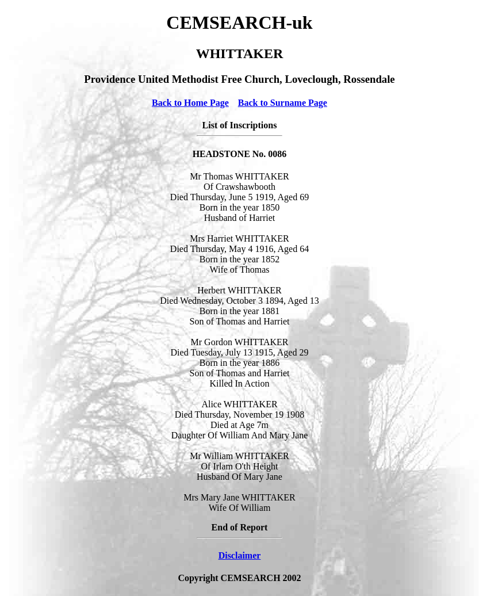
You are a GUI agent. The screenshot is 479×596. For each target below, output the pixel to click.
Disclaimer (240, 555)
